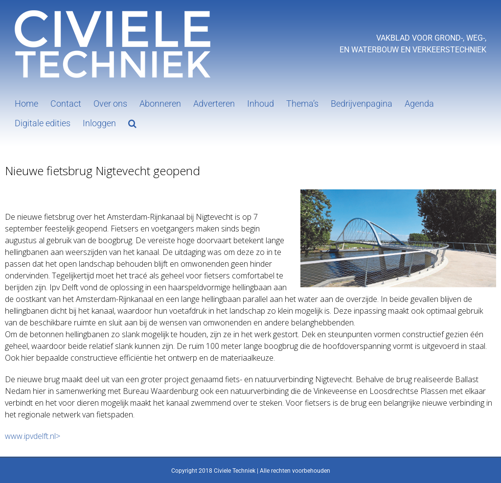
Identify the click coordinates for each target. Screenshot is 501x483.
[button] (132, 122)
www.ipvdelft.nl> (32, 436)
